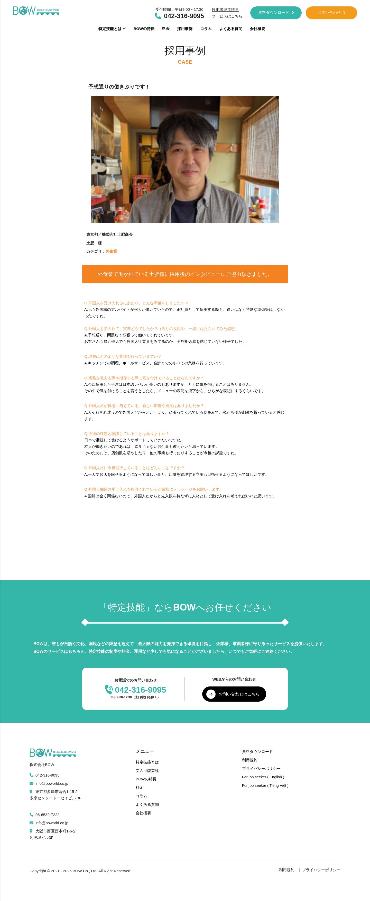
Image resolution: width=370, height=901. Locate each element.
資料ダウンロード (276, 12)
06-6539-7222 (44, 815)
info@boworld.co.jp (49, 783)
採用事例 (184, 28)
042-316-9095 (44, 775)
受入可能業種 (147, 770)
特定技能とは (112, 28)
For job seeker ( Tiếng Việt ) (265, 784)
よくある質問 (230, 28)
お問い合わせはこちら (233, 694)
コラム (206, 28)
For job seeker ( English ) (263, 776)
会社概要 (257, 28)
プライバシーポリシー (261, 768)
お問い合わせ (332, 12)
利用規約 (249, 760)
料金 (166, 28)
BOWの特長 (143, 28)
